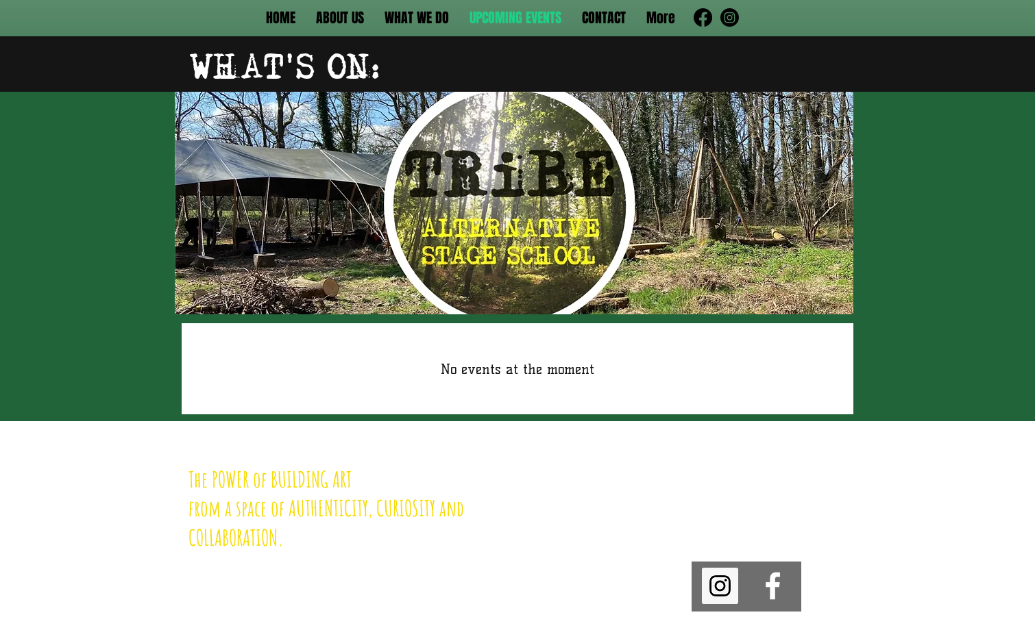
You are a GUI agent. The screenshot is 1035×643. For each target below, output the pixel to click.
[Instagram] (729, 17)
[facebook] (773, 586)
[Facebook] (703, 17)
